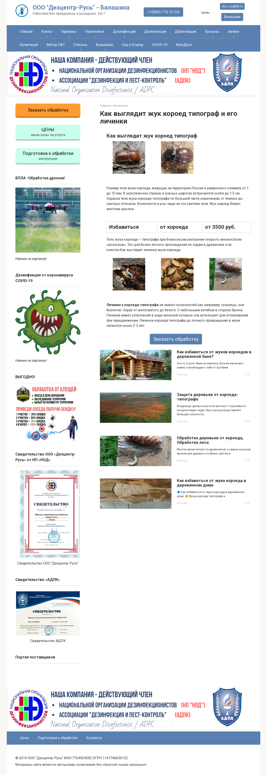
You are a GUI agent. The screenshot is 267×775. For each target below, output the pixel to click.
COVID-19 (159, 45)
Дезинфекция (124, 31)
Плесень (80, 45)
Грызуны (212, 31)
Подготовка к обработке (58, 735)
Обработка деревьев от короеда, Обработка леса (210, 440)
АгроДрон (184, 45)
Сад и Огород (132, 45)
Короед (182, 374)
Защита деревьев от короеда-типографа (207, 397)
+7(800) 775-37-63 (164, 12)
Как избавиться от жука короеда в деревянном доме (211, 483)
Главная (26, 31)
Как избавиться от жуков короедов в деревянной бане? (214, 354)
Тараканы (69, 31)
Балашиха (233, 17)
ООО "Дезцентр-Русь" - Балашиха (81, 7)
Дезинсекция (155, 31)
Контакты (94, 735)
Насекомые (94, 31)
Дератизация (185, 31)
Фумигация (29, 45)
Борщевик (104, 45)
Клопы (46, 31)
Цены (206, 13)
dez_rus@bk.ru (232, 6)
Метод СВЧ (56, 45)
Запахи (233, 31)
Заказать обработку (176, 339)
